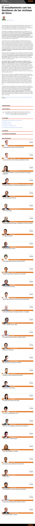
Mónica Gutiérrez (14, 411)
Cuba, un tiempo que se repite (10, 324)
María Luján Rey (29, 97)
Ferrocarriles (19, 97)
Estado (16, 97)
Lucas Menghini (24, 97)
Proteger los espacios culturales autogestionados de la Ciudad (18, 185)
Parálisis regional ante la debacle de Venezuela (14, 273)
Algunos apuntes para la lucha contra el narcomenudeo (16, 299)
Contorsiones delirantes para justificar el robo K (14, 501)
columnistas (6, 2)
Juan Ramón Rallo (14, 348)
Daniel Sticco (13, 310)
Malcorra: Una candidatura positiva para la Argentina (15, 425)
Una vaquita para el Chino (6, 122)
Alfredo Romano (14, 487)
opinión (4, 1)
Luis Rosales (13, 424)
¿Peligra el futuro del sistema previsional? (13, 375)
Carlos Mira (13, 335)
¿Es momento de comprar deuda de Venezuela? (14, 489)
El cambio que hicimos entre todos (11, 400)
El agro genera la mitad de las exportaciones (13, 147)
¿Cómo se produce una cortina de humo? (9, 125)
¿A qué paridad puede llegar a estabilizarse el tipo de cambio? (18, 223)
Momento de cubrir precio (9, 387)
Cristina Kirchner (11, 97)
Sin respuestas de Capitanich (7, 123)
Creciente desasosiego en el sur (10, 413)
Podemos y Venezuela (8, 349)
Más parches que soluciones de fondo (12, 362)
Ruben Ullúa (13, 386)
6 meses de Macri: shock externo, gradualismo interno (16, 159)
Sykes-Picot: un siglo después (10, 438)
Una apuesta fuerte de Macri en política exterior (14, 337)
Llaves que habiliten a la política (10, 451)
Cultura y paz (6, 476)
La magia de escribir (7, 235)
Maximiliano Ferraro (14, 183)
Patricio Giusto (13, 272)
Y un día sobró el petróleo (9, 286)
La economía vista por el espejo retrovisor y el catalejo (16, 311)
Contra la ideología (7, 210)
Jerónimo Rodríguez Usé (15, 259)
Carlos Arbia (13, 462)
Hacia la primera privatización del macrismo (13, 463)
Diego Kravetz (13, 297)
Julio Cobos (13, 196)
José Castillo (13, 373)
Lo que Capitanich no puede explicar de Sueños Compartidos (12, 127)
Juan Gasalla (13, 145)
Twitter (30, 142)
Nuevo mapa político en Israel (10, 514)
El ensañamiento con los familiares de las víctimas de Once (12, 120)
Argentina (6, 97)
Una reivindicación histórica (9, 197)
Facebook (32, 142)
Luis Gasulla (11, 20)
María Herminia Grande (15, 449)
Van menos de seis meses (9, 248)
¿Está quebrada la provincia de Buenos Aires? (14, 261)
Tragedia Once (4, 98)
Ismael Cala (13, 234)
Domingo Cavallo (14, 221)
